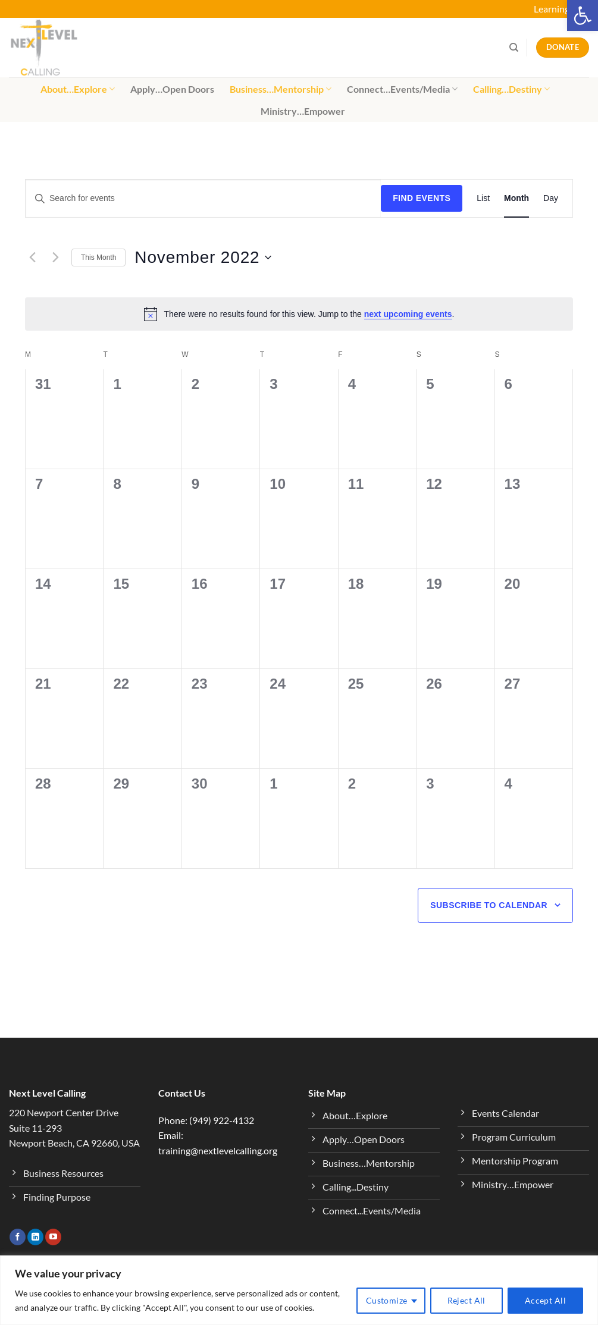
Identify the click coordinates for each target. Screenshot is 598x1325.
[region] (299, 1290)
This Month (98, 257)
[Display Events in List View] (483, 198)
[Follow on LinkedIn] (35, 1237)
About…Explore (77, 89)
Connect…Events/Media (402, 89)
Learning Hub (561, 8)
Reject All (466, 1300)
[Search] (513, 47)
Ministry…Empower (303, 111)
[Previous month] (32, 257)
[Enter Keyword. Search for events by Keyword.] (203, 198)
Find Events (421, 198)
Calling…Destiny (511, 89)
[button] (582, 15)
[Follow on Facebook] (18, 1237)
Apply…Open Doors (172, 89)
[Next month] (55, 257)
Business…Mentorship (280, 89)
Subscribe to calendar (488, 905)
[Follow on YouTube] (53, 1237)
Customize (387, 1300)
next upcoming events (408, 314)
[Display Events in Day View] (550, 198)
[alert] (299, 314)
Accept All (545, 1300)
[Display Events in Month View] (516, 198)
